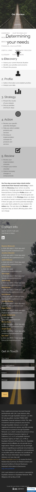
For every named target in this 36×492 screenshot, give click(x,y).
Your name (12, 358)
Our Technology (20, 33)
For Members (18, 55)
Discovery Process (23, 50)
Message (11, 380)
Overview (5, 33)
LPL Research (19, 42)
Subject (11, 373)
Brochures (6, 42)
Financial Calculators (11, 46)
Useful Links (6, 50)
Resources (6, 37)
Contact (5, 59)
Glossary (5, 55)
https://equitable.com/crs (10, 459)
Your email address (15, 365)
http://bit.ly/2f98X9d (8, 468)
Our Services (6, 29)
